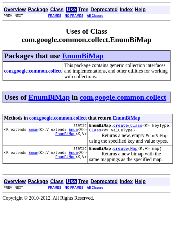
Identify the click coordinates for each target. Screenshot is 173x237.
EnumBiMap (82, 56)
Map (133, 151)
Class (136, 126)
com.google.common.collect (123, 97)
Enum (33, 131)
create (120, 126)
